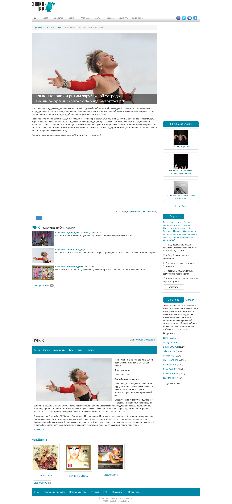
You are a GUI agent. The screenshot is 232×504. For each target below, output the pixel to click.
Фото (71, 350)
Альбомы (85, 18)
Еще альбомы (42, 483)
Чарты (98, 18)
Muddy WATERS (171, 342)
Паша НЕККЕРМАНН (176, 195)
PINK (59, 27)
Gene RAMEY (169, 338)
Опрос (173, 216)
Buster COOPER (171, 347)
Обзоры (110, 18)
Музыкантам (118, 492)
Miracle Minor (185, 173)
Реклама (95, 492)
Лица (72, 18)
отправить (173, 287)
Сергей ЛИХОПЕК (136, 211)
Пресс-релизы (135, 492)
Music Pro (123, 18)
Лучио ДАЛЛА (170, 364)
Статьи (46, 350)
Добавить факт (173, 383)
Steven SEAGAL (170, 373)
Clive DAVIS (168, 356)
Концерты (59, 18)
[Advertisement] (116, 6)
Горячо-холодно (74, 249)
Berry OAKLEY (170, 369)
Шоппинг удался (74, 266)
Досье (37, 350)
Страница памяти (77, 492)
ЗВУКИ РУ (151, 211)
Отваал (176, 146)
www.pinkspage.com (145, 340)
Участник (90, 350)
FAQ (105, 492)
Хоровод (185, 146)
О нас (36, 492)
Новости (45, 18)
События (49, 27)
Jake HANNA (169, 351)
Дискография (59, 350)
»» (131, 235)
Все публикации (44, 285)
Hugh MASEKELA (171, 360)
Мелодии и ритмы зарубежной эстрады (84, 96)
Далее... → (39, 429)
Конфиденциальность (54, 492)
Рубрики (38, 27)
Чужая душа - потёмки (77, 232)
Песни (80, 350)
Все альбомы (180, 206)
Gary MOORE (169, 378)
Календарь (137, 18)
